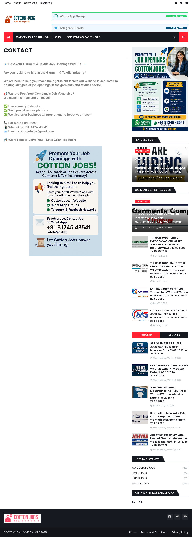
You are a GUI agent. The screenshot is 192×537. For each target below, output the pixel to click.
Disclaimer (46, 3)
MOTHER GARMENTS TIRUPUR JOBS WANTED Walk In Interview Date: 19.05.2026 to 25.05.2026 (168, 316)
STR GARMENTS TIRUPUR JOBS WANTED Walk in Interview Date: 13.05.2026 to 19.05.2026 (168, 348)
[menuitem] (8, 37)
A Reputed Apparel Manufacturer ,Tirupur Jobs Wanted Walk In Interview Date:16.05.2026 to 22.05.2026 (168, 394)
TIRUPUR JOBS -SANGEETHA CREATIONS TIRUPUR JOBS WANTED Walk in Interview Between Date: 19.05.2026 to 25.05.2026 (168, 270)
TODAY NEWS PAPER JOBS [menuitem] (83, 37)
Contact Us (30, 3)
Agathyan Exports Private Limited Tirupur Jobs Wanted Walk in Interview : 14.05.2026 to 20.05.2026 (169, 440)
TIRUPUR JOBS (160, 483)
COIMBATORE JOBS (160, 468)
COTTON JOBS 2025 (35, 532)
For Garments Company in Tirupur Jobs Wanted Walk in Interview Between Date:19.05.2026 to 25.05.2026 (158, 215)
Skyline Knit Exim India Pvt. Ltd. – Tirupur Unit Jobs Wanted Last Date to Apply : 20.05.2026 (168, 418)
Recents (174, 335)
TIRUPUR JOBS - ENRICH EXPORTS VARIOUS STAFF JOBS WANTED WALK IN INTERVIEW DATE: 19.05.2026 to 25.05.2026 (167, 244)
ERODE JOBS (160, 473)
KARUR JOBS (160, 478)
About (17, 3)
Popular (146, 335)
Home (7, 3)
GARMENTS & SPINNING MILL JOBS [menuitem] (38, 37)
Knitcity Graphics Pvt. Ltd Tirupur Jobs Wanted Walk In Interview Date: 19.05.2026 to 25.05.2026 (169, 294)
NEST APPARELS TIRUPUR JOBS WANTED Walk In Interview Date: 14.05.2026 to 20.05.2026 (169, 371)
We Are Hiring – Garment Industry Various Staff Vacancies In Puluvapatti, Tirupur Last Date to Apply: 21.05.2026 (160, 165)
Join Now (176, 16)
